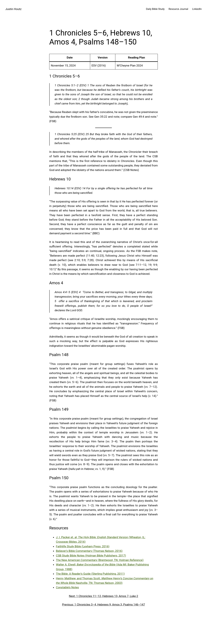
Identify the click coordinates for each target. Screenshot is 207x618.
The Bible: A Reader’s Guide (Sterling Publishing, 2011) (90, 573)
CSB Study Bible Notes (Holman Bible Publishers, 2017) (91, 555)
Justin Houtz (13, 9)
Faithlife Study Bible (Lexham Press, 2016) (82, 546)
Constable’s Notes (67, 587)
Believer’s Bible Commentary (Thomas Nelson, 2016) (89, 551)
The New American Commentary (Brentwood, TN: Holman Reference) (100, 560)
